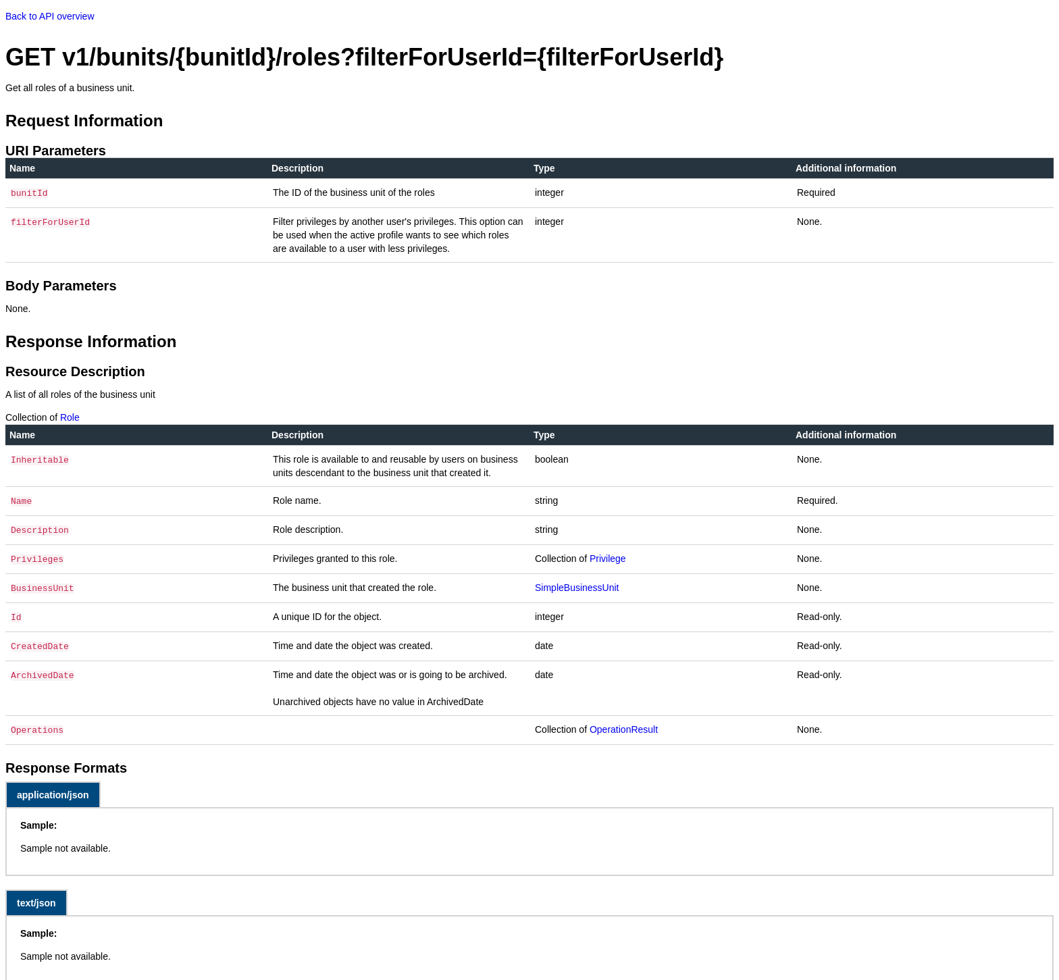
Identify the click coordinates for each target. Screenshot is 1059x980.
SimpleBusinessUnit (577, 582)
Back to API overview (50, 16)
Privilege (608, 554)
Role (70, 416)
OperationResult (624, 720)
